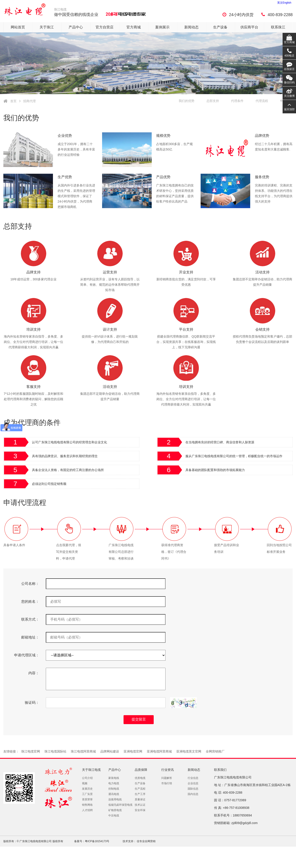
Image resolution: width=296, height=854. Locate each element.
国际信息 (193, 788)
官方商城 (133, 27)
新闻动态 (191, 27)
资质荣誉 (87, 799)
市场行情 (166, 783)
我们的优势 (186, 101)
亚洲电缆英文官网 (188, 751)
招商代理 (29, 101)
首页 (13, 101)
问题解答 (166, 778)
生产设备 (220, 27)
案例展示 (162, 27)
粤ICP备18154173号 (97, 841)
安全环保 (140, 810)
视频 (84, 783)
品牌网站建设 (109, 751)
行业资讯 (167, 770)
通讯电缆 (113, 794)
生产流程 (140, 788)
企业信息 (193, 783)
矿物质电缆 (115, 810)
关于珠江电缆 (91, 770)
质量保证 (140, 799)
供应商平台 (249, 27)
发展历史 (87, 788)
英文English (284, 2)
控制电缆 (113, 788)
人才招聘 (87, 810)
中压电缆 (113, 815)
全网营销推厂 (215, 751)
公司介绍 (87, 778)
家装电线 (113, 778)
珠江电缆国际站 (55, 751)
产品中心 (76, 27)
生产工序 (140, 794)
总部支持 (212, 101)
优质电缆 (140, 778)
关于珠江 (47, 27)
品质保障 (141, 770)
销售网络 (87, 804)
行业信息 (193, 778)
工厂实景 (87, 794)
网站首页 (18, 27)
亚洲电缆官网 (133, 751)
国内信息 (193, 794)
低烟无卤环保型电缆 (120, 804)
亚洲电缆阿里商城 (159, 751)
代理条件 (237, 101)
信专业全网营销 (145, 841)
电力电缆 (113, 783)
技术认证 (140, 804)
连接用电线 (115, 799)
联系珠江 (278, 27)
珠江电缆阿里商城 (83, 751)
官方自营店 (104, 27)
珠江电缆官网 (30, 751)
